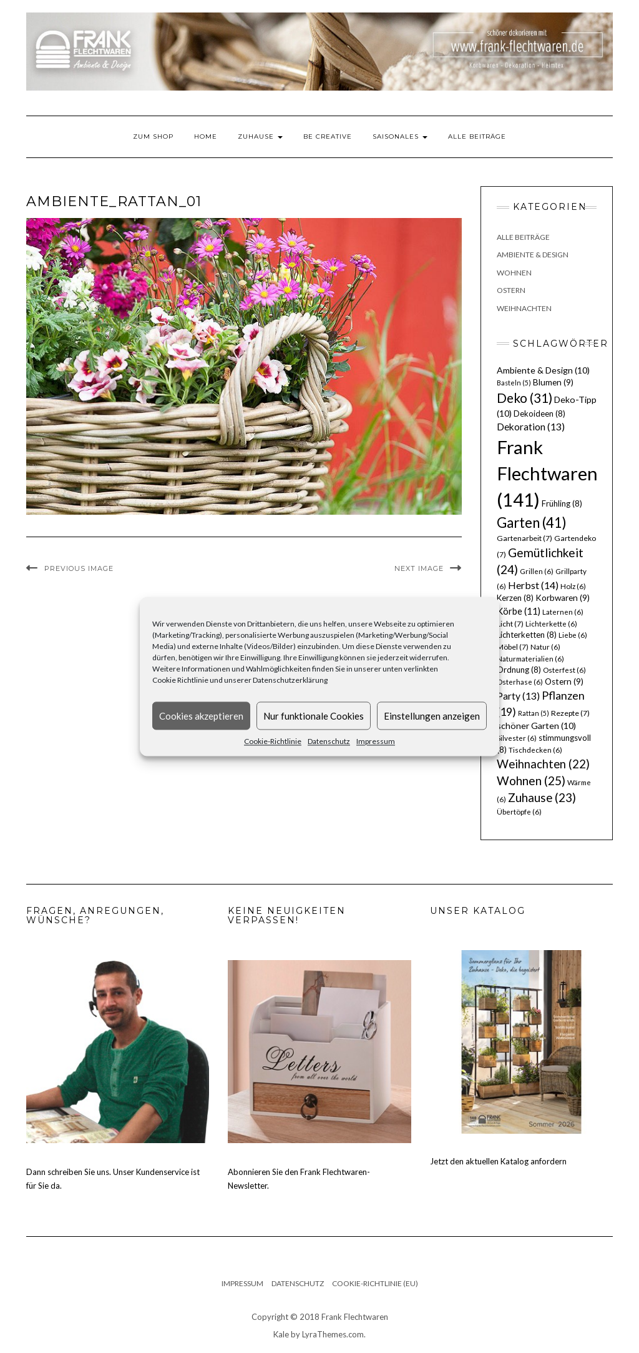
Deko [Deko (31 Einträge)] (524, 397)
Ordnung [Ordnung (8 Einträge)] (519, 670)
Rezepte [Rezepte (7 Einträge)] (570, 713)
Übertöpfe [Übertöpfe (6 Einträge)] (519, 812)
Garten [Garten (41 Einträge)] (532, 522)
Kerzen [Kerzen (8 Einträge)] (515, 598)
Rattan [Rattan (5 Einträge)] (533, 713)
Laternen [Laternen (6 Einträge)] (562, 612)
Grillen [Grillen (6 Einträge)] (537, 571)
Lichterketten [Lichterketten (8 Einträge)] (527, 635)
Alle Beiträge (477, 136)
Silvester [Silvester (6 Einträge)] (517, 738)
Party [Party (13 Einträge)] (518, 695)
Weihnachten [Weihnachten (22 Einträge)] (543, 764)
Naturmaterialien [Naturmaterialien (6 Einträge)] (530, 659)
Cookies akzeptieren (201, 715)
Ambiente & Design (532, 254)
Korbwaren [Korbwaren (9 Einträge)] (562, 598)
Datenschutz (329, 741)
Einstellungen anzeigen (432, 715)
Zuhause (260, 136)
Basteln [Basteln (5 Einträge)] (514, 383)
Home (205, 136)
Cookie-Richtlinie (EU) (375, 1283)
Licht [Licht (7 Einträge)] (510, 623)
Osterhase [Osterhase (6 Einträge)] (520, 682)
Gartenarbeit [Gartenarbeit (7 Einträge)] (524, 538)
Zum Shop (153, 136)
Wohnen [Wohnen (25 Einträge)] (531, 780)
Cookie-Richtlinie (272, 741)
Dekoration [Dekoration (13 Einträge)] (531, 426)
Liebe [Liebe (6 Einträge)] (573, 635)
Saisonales (400, 136)
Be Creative (327, 136)
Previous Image (79, 568)
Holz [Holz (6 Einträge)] (573, 586)
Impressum (375, 741)
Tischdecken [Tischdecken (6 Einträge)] (535, 750)
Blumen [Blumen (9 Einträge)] (553, 382)
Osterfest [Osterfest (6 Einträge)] (564, 670)
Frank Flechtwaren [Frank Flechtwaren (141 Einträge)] (547, 473)
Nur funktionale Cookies (313, 715)
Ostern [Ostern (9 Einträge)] (564, 681)
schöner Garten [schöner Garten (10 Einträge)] (536, 725)
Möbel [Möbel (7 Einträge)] (513, 647)
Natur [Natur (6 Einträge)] (545, 647)
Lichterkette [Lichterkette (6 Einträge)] (551, 624)
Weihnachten (524, 308)
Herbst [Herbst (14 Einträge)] (533, 585)
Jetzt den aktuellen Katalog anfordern (498, 1161)
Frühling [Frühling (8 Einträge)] (562, 503)
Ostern (511, 290)
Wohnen (514, 272)
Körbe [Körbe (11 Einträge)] (518, 611)
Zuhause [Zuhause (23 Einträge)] (542, 797)
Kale (281, 1334)
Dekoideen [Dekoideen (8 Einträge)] (539, 414)
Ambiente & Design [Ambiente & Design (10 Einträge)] (543, 370)
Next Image (419, 568)
